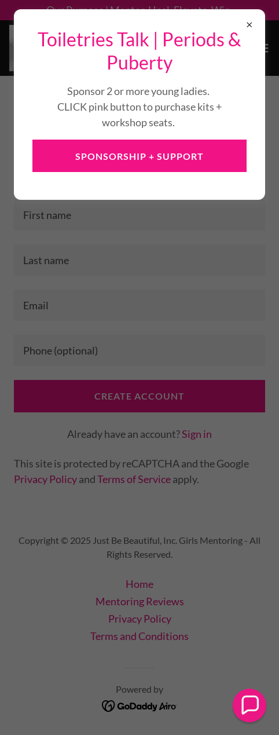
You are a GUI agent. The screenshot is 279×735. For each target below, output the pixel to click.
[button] (249, 705)
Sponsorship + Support (139, 156)
